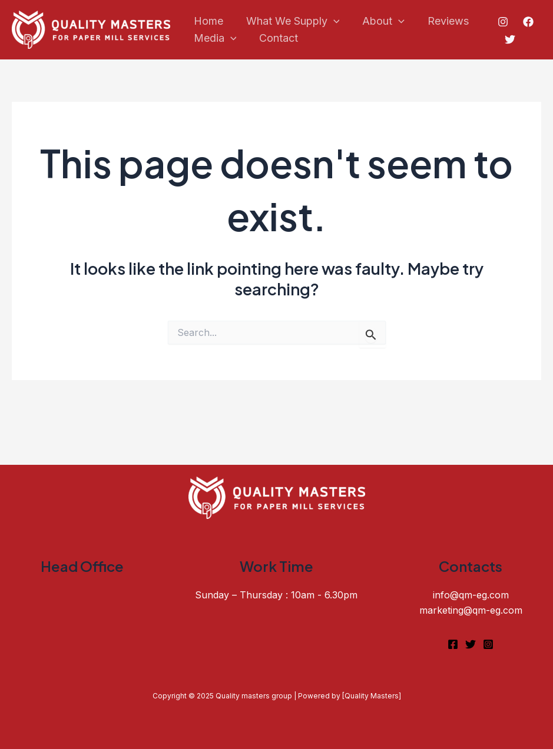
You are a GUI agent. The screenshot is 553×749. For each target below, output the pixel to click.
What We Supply (290, 21)
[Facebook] (527, 21)
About (379, 21)
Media (214, 38)
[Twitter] (509, 39)
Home (207, 21)
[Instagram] (501, 21)
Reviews (442, 21)
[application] (330, 21)
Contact (276, 38)
